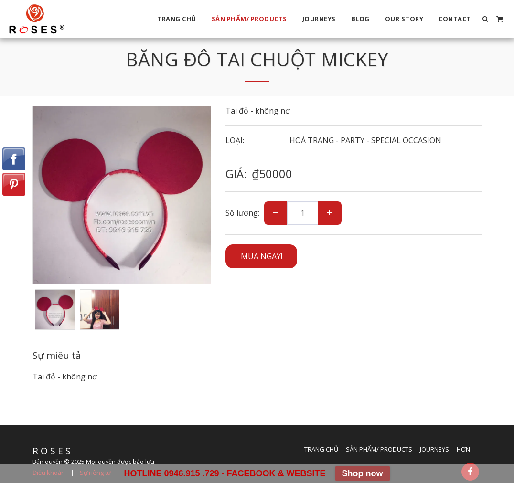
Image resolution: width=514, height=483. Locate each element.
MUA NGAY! (261, 256)
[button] (485, 19)
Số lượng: (242, 213)
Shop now (362, 473)
